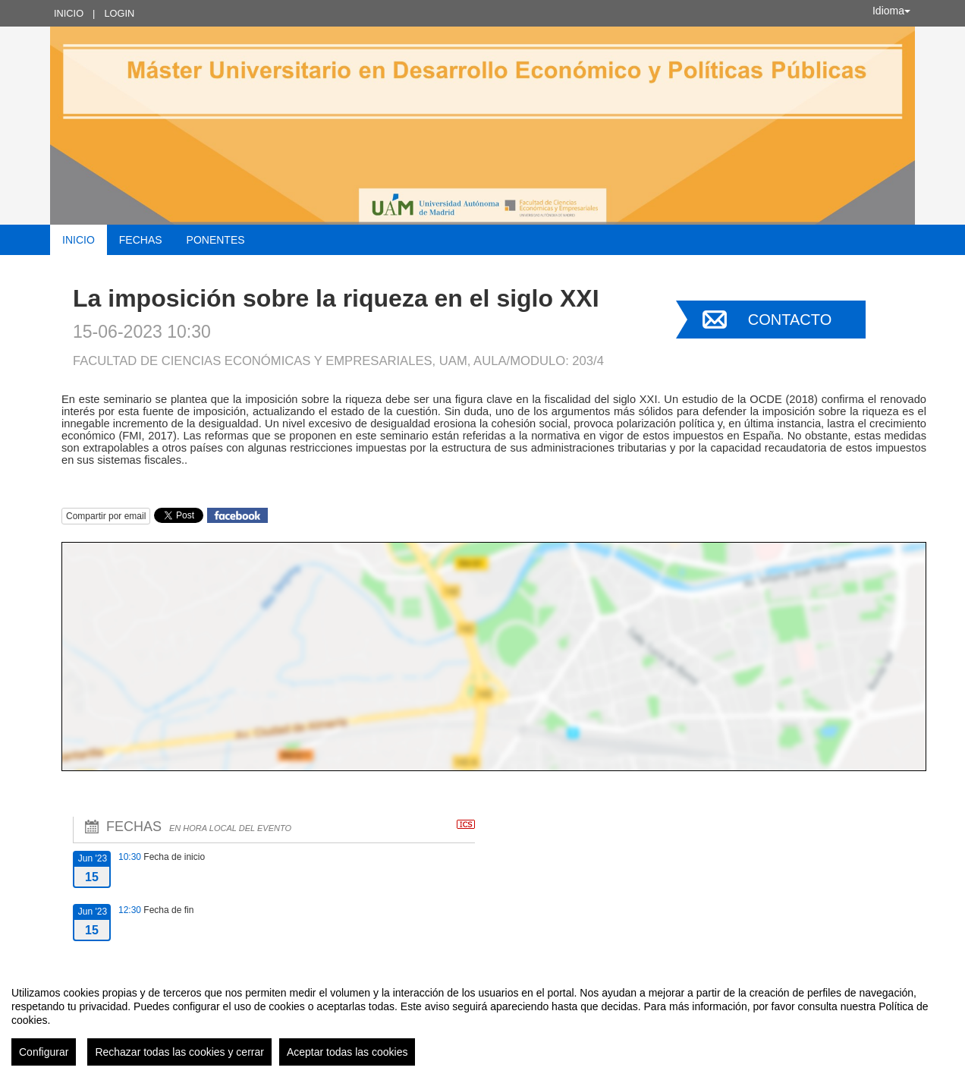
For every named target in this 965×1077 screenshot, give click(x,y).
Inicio (68, 13)
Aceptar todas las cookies (347, 1052)
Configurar (43, 1052)
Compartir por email (106, 516)
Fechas (140, 240)
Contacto (789, 319)
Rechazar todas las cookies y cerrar (179, 1052)
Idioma (891, 11)
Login (119, 13)
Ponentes (216, 240)
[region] (482, 1020)
